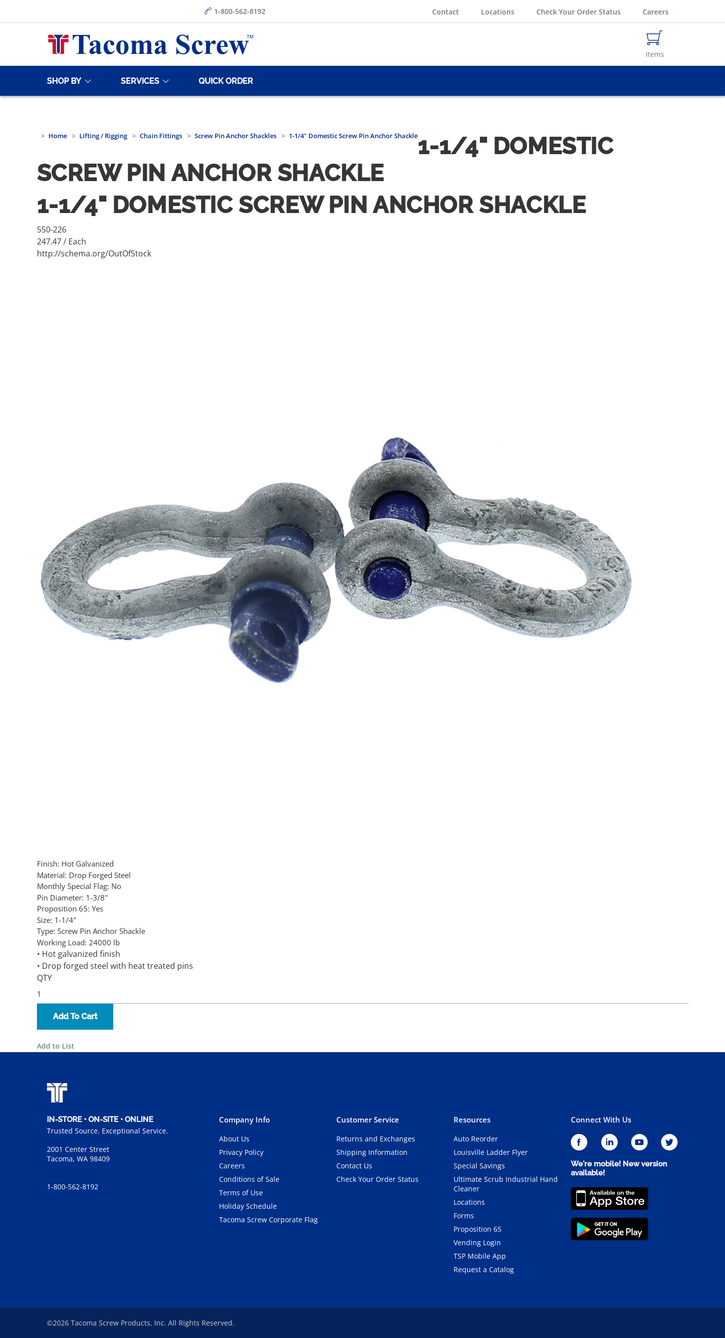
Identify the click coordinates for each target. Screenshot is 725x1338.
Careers (656, 11)
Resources (472, 1119)
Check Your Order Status (578, 11)
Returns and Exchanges (375, 1138)
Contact (445, 11)
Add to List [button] (55, 1046)
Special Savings (479, 1165)
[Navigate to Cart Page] (655, 44)
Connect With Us (601, 1119)
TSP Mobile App (480, 1256)
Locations (497, 11)
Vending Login (477, 1242)
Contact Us (354, 1165)
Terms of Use (241, 1192)
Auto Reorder (476, 1138)
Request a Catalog (484, 1269)
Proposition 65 (477, 1229)
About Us (234, 1138)
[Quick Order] (224, 81)
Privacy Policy (241, 1152)
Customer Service (367, 1119)
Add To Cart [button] (75, 1016)
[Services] (138, 81)
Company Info (244, 1119)
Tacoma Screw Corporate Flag (268, 1219)
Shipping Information (372, 1152)
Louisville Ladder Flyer (491, 1152)
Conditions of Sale (249, 1179)
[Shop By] (62, 81)
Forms (464, 1215)
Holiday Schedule (248, 1206)
